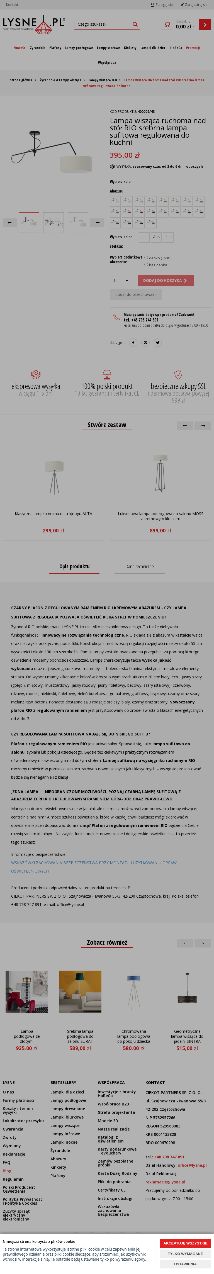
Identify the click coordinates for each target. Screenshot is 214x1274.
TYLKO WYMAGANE (185, 1254)
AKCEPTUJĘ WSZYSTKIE (185, 1243)
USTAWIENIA (185, 1264)
